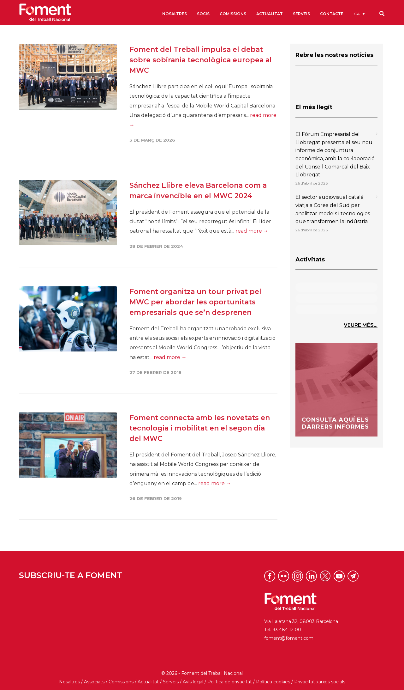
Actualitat (148, 682)
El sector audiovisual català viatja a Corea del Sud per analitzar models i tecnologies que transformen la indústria (332, 209)
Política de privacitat (229, 682)
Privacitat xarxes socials (319, 682)
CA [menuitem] (357, 13)
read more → (251, 231)
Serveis (171, 682)
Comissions (121, 682)
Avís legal (193, 682)
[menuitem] (359, 14)
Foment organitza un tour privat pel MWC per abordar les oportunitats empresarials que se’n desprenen (195, 302)
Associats (94, 682)
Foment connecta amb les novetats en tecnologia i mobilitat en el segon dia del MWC (199, 428)
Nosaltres (69, 682)
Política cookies (273, 682)
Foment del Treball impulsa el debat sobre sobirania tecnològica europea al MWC (200, 60)
